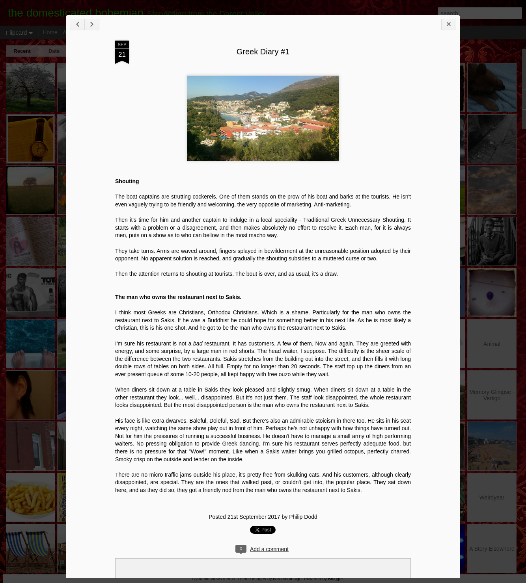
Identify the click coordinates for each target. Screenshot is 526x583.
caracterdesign (287, 578)
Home (50, 32)
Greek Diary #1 (263, 51)
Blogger (335, 578)
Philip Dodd (303, 517)
